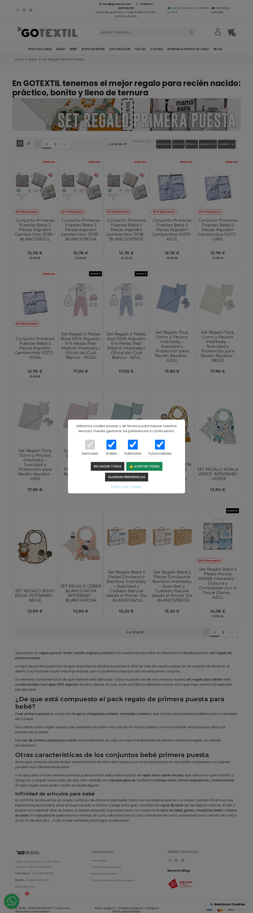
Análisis (111, 448)
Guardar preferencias (126, 477)
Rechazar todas (107, 466)
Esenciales (90, 448)
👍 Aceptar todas (144, 466)
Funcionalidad (160, 448)
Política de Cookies (126, 487)
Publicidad (133, 448)
